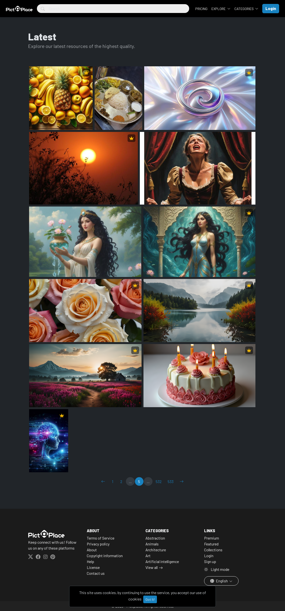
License (93, 567)
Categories (244, 9)
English (219, 580)
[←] (103, 481)
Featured (211, 544)
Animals (152, 544)
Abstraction (155, 538)
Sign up (210, 561)
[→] (181, 481)
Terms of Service (100, 538)
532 (159, 481)
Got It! (150, 599)
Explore (218, 9)
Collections (213, 549)
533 (171, 481)
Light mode (216, 569)
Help (90, 561)
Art (148, 555)
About (92, 549)
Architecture (155, 549)
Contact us (96, 573)
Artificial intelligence (162, 561)
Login (208, 555)
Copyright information (105, 555)
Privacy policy (98, 544)
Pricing (201, 9)
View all (151, 567)
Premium (211, 538)
